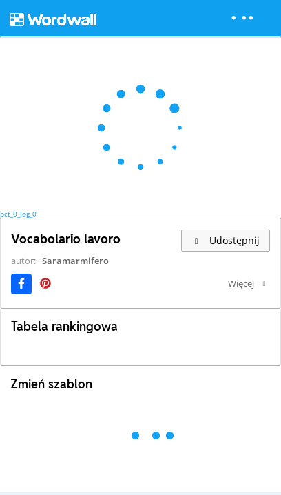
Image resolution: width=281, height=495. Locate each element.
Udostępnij (225, 240)
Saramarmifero (75, 260)
